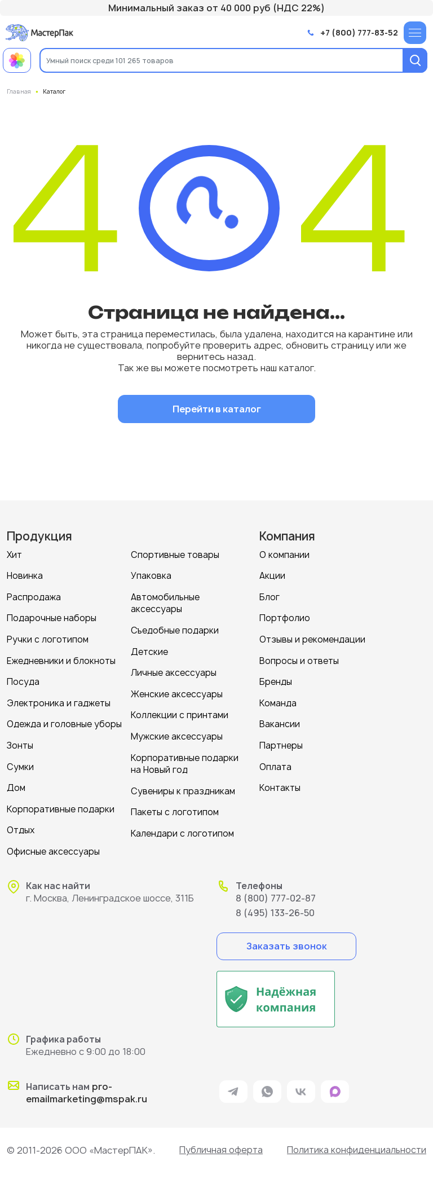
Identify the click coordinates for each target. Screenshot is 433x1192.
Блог (269, 596)
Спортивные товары (175, 554)
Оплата (275, 763)
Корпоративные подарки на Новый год (184, 760)
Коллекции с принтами (179, 712)
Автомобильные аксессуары (165, 602)
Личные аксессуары (173, 670)
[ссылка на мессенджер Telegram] (233, 1086)
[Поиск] (415, 60)
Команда (278, 700)
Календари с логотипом (182, 828)
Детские (149, 650)
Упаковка (151, 575)
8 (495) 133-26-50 (275, 907)
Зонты (20, 742)
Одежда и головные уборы (64, 721)
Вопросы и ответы (299, 659)
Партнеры (281, 742)
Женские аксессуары (177, 691)
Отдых (21, 826)
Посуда (23, 679)
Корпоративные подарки (60, 805)
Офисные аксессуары (53, 846)
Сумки (20, 763)
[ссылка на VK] (301, 1086)
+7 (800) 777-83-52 (359, 33)
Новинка (25, 575)
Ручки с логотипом (48, 638)
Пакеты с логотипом (175, 807)
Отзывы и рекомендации (312, 638)
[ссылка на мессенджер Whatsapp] (267, 1086)
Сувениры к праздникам (183, 787)
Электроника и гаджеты (59, 700)
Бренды (275, 679)
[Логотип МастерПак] (39, 32)
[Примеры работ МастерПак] (17, 60)
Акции (272, 575)
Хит (14, 554)
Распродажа (34, 596)
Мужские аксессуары (177, 733)
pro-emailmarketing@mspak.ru (86, 1087)
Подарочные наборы (51, 617)
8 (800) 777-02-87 (276, 892)
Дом (16, 784)
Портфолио (284, 617)
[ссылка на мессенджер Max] (335, 1086)
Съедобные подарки (175, 629)
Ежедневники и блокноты (61, 659)
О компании (284, 554)
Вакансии (279, 721)
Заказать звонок (286, 940)
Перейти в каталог (217, 408)
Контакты (280, 784)
